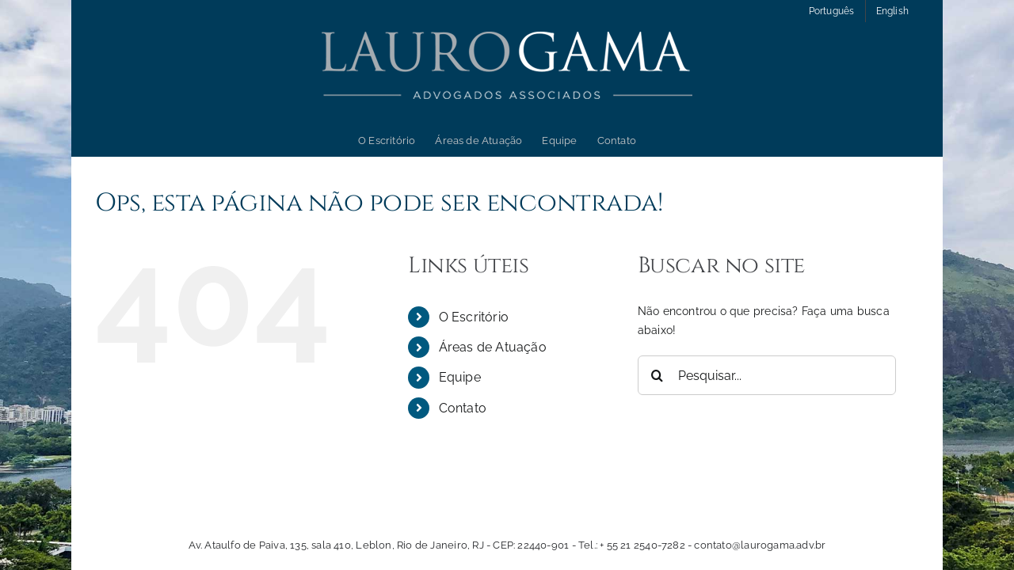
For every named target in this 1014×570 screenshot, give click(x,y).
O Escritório (474, 317)
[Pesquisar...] (767, 375)
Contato (462, 408)
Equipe (460, 377)
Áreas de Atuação (493, 347)
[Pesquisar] (657, 375)
